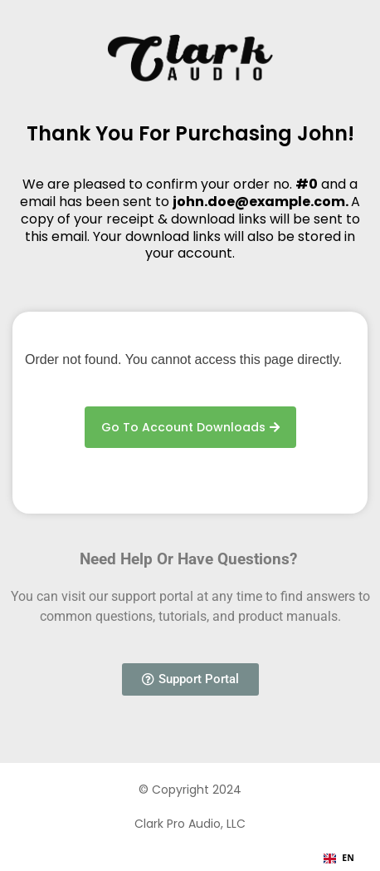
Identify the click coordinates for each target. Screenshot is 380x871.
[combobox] (338, 858)
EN (339, 858)
